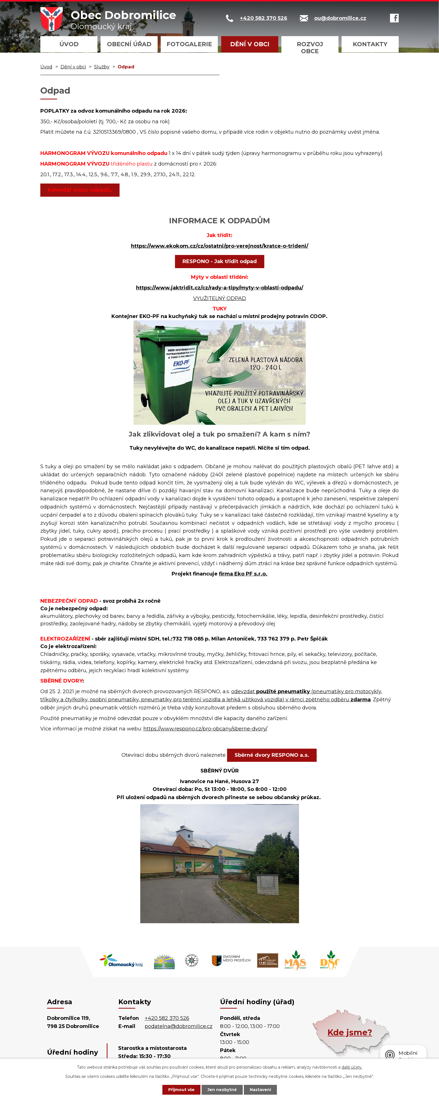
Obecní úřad (129, 44)
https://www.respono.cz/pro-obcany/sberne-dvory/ (205, 729)
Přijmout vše (181, 1089)
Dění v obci (249, 44)
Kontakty (370, 44)
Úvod (69, 44)
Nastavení (260, 1089)
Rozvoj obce (310, 48)
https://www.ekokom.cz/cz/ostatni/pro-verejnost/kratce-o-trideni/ (219, 246)
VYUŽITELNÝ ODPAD (219, 298)
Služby (101, 66)
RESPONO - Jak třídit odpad (220, 261)
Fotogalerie (189, 44)
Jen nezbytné (222, 1089)
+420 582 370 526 (167, 1018)
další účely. (352, 1067)
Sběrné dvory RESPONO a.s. (272, 755)
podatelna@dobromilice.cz (179, 1026)
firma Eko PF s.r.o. (243, 574)
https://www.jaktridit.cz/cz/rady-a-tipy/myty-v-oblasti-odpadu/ (219, 288)
